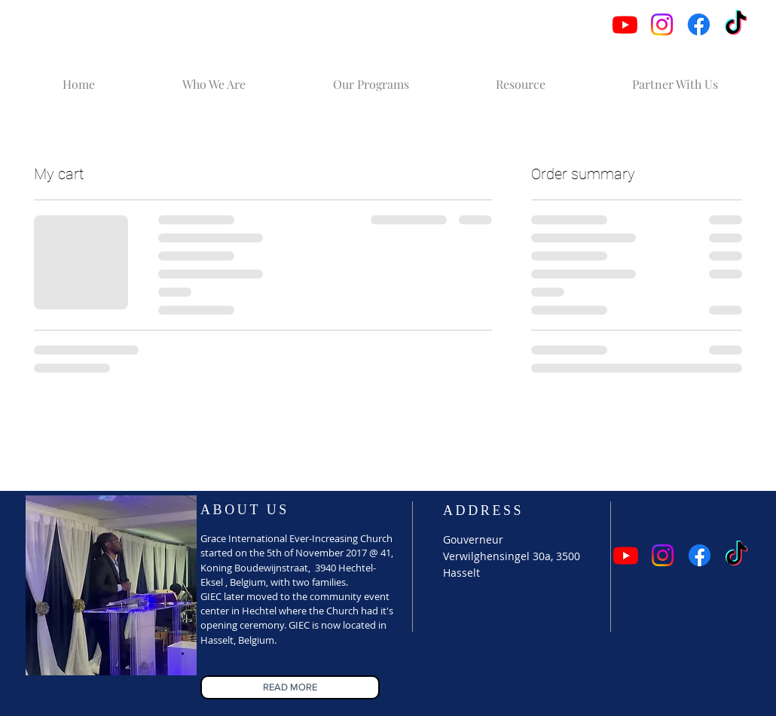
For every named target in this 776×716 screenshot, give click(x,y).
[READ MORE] (290, 687)
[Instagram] (662, 24)
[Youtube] (625, 24)
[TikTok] (735, 24)
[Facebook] (698, 24)
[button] (214, 77)
